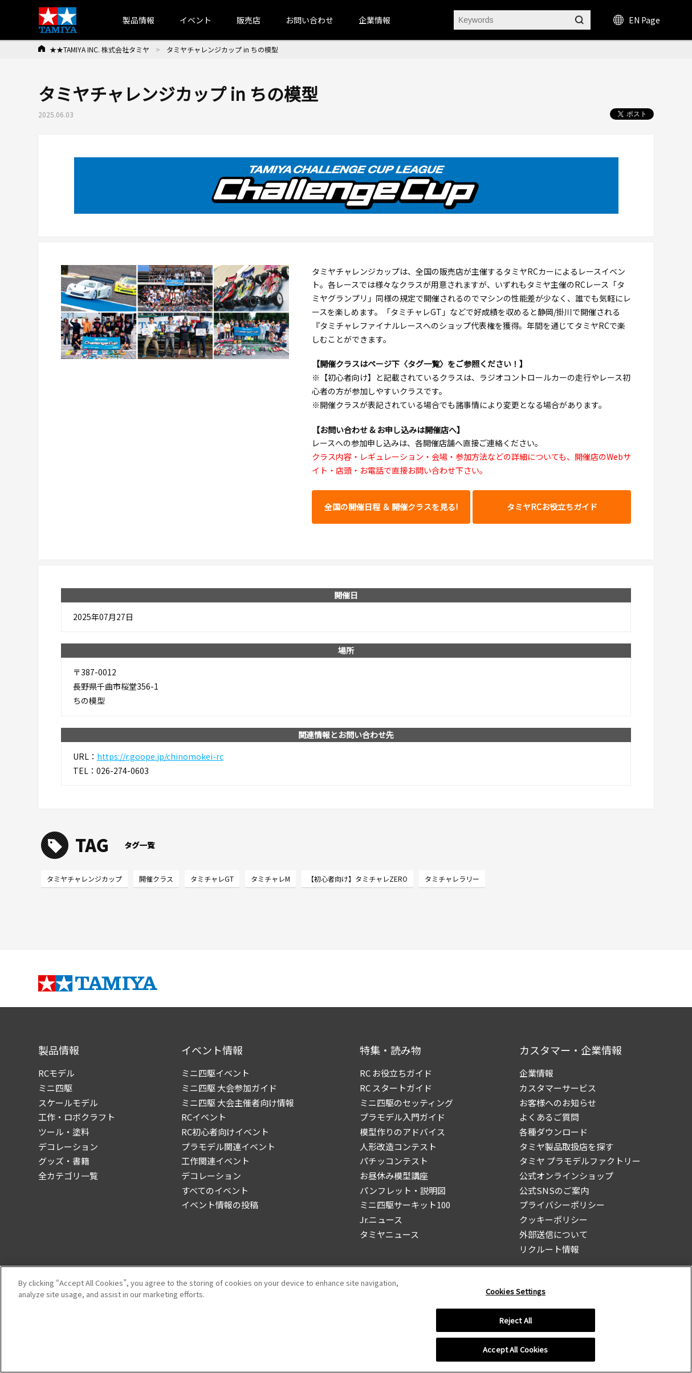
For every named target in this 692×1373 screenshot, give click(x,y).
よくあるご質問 (549, 1117)
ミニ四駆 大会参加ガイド (229, 1088)
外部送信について (553, 1234)
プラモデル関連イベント (228, 1146)
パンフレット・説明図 (403, 1190)
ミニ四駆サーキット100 (405, 1205)
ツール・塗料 (63, 1132)
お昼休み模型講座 (394, 1175)
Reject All (515, 1320)
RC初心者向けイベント (225, 1132)
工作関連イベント (215, 1161)
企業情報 (536, 1073)
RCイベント (203, 1117)
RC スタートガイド (396, 1088)
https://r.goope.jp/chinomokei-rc (160, 756)
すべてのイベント (215, 1190)
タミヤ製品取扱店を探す (566, 1146)
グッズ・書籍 (63, 1161)
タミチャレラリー (452, 878)
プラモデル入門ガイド (402, 1117)
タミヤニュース (389, 1234)
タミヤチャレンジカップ (84, 878)
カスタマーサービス (557, 1088)
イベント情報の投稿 (219, 1205)
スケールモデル (68, 1103)
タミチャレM (270, 878)
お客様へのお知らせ (557, 1103)
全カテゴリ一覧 (68, 1175)
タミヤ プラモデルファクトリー (580, 1161)
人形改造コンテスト (398, 1146)
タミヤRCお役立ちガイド (552, 506)
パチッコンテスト (394, 1161)
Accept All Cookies (515, 1349)
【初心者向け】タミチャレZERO (357, 878)
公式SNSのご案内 (554, 1190)
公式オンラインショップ (566, 1175)
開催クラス (156, 878)
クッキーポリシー (553, 1219)
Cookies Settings (516, 1291)
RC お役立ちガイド (396, 1073)
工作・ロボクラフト (76, 1117)
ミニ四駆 (55, 1088)
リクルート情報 (549, 1249)
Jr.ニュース (381, 1219)
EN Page (636, 20)
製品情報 (138, 20)
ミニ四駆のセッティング (406, 1103)
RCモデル (56, 1073)
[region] (346, 1319)
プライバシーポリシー (562, 1205)
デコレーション (68, 1146)
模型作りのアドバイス (402, 1132)
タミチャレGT (212, 878)
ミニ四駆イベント (215, 1073)
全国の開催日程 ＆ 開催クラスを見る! (391, 506)
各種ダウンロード (553, 1132)
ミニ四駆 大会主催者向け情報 (237, 1103)
